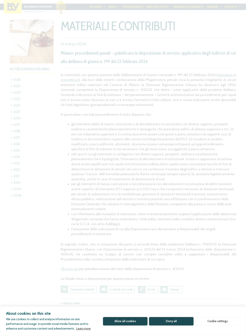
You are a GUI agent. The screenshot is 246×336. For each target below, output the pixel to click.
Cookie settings (217, 321)
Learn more (83, 328)
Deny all (171, 321)
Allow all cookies (125, 321)
